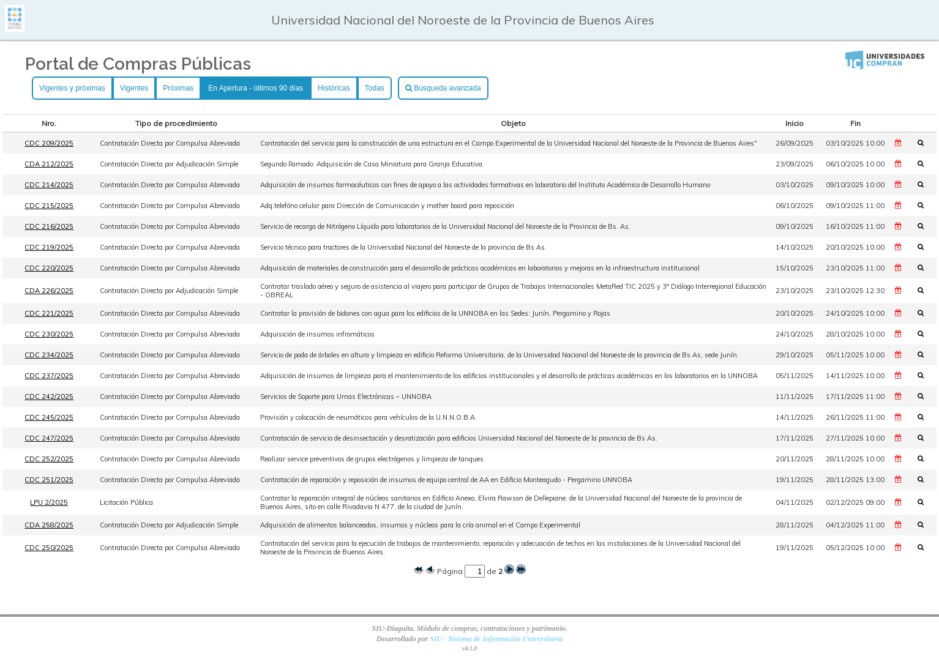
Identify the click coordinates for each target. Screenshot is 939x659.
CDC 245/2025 (48, 417)
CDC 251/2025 (48, 479)
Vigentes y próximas (72, 88)
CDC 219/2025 (48, 247)
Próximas (178, 88)
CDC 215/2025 (48, 205)
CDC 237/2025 (48, 375)
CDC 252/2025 (48, 459)
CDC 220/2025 (48, 268)
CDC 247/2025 (48, 438)
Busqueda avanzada (443, 88)
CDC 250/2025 (48, 547)
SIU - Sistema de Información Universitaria (496, 639)
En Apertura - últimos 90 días (255, 88)
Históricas (334, 88)
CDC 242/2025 (48, 396)
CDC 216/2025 (48, 226)
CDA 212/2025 (48, 164)
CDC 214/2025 (48, 185)
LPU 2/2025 (49, 502)
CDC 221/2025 (48, 313)
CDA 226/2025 (48, 290)
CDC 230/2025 (48, 334)
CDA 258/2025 (48, 525)
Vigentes (134, 88)
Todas (374, 88)
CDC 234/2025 (48, 355)
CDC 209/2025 (48, 143)
